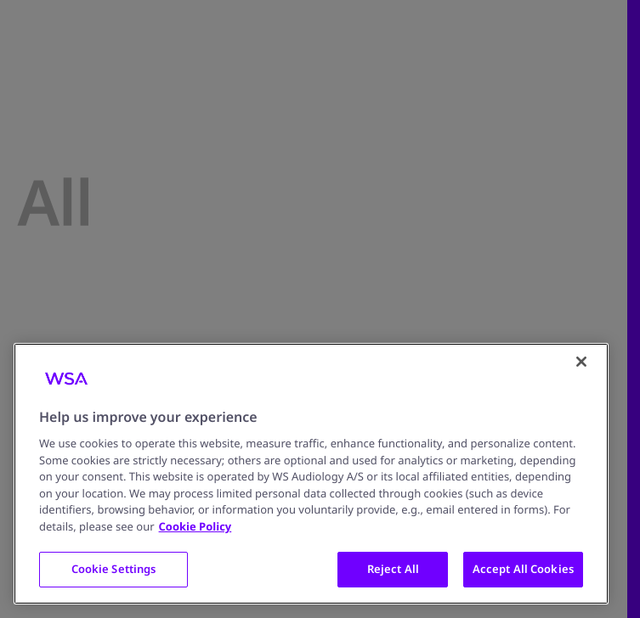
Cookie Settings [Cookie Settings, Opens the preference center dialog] (113, 568)
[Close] (581, 361)
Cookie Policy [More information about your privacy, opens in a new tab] (195, 526)
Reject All (393, 568)
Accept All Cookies (523, 568)
